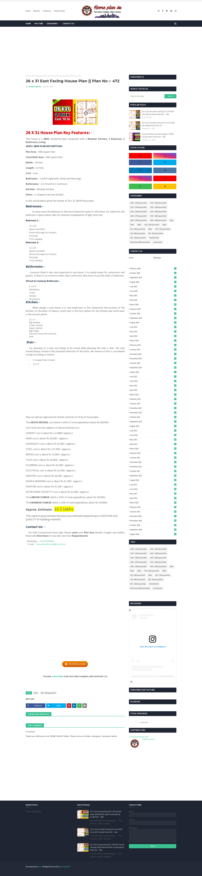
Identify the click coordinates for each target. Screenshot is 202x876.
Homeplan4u (65, 866)
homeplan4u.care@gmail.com (50, 544)
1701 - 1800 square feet (158, 216)
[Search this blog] (146, 96)
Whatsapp (157, 257)
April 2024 (153, 336)
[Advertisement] (101, 50)
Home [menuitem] (28, 23)
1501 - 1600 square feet (158, 211)
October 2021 (153, 471)
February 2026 (153, 268)
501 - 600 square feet (137, 229)
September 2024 (153, 318)
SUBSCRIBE (57, 676)
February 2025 (153, 309)
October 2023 (153, 363)
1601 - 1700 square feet (138, 216)
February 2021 (153, 507)
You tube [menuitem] (38, 23)
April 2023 (153, 390)
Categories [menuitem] (52, 23)
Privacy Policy (59, 11)
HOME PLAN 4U (35, 86)
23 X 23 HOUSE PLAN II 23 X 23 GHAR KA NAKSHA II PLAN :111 (158, 124)
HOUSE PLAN (154, 238)
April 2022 (153, 444)
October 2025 (153, 273)
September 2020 (153, 529)
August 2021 (153, 480)
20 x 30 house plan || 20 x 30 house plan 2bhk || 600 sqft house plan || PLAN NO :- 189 (105, 814)
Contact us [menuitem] (68, 23)
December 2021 (153, 462)
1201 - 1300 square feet (138, 207)
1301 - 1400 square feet (158, 207)
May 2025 (153, 295)
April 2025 (153, 300)
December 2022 (153, 408)
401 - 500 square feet (152, 225)
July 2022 (153, 430)
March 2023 (153, 394)
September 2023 (153, 367)
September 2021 (153, 475)
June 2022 (153, 435)
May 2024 (153, 331)
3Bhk (139, 225)
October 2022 (153, 417)
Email (131, 257)
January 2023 (153, 403)
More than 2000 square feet (140, 242)
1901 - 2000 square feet (158, 220)
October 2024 (153, 313)
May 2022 (153, 439)
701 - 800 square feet (137, 233)
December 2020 (153, 516)
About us (36, 11)
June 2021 (153, 489)
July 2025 (153, 286)
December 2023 (153, 354)
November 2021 (153, 466)
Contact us (47, 11)
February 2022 (153, 453)
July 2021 (153, 484)
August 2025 (153, 282)
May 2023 (153, 385)
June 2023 (153, 381)
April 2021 (153, 498)
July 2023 (153, 376)
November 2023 (153, 358)
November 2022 (153, 412)
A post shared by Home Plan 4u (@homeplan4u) (152, 676)
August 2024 (153, 322)
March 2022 (153, 448)
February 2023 (153, 399)
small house (157, 242)
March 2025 (153, 304)
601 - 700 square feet (162, 229)
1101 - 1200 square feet (158, 203)
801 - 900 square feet (39, 76)
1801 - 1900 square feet (138, 220)
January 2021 (153, 511)
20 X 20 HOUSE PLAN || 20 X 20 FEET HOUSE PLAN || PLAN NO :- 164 (158, 112)
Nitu (39, 866)
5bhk (150, 229)
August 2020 (153, 534)
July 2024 (153, 327)
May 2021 (153, 493)
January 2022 (153, 457)
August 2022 (153, 426)
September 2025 (153, 277)
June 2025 (153, 291)
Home (28, 11)
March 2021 (153, 502)
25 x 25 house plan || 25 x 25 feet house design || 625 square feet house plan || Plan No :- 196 (107, 847)
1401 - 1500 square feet (138, 211)
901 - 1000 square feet (138, 238)
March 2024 (153, 340)
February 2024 (153, 345)
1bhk (171, 220)
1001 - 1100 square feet (138, 203)
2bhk (36, 693)
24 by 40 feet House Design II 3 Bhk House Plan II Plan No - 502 (158, 135)
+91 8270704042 (46, 541)
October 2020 (153, 525)
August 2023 (153, 372)
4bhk (164, 225)
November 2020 (153, 520)
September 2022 (153, 421)
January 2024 (153, 349)
